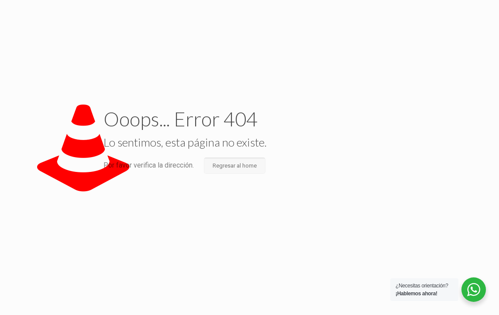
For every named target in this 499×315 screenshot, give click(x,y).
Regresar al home (235, 165)
